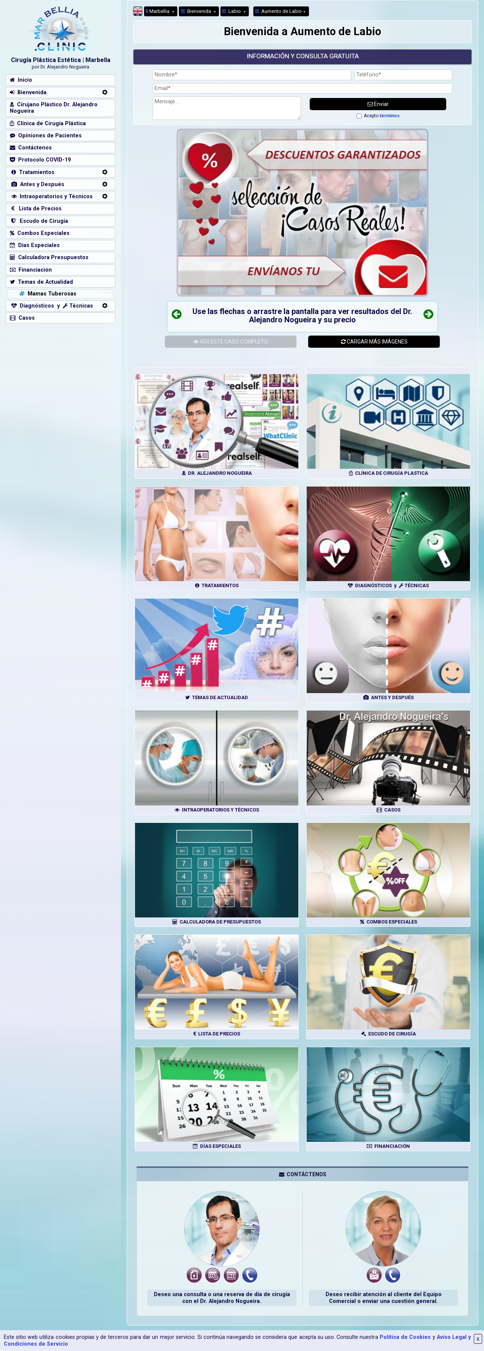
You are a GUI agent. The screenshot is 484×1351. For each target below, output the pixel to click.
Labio (232, 11)
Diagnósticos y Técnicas (51, 306)
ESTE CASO (230, 342)
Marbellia (158, 11)
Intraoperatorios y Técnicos (51, 196)
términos (390, 115)
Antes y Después (37, 184)
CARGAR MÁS (374, 342)
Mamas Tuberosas (47, 294)
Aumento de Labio (278, 11)
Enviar (378, 104)
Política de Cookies (405, 1337)
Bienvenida (196, 11)
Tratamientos (32, 172)
